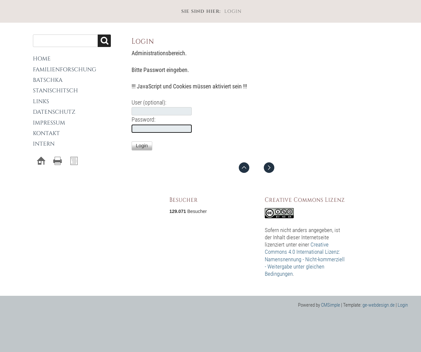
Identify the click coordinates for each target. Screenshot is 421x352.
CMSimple (330, 305)
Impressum (49, 123)
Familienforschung (64, 69)
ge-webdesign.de (378, 305)
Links (41, 101)
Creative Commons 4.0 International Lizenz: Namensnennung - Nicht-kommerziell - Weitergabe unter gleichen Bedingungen (305, 259)
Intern (44, 144)
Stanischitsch (55, 90)
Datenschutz (54, 112)
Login (403, 305)
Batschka (47, 80)
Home (42, 58)
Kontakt (46, 133)
